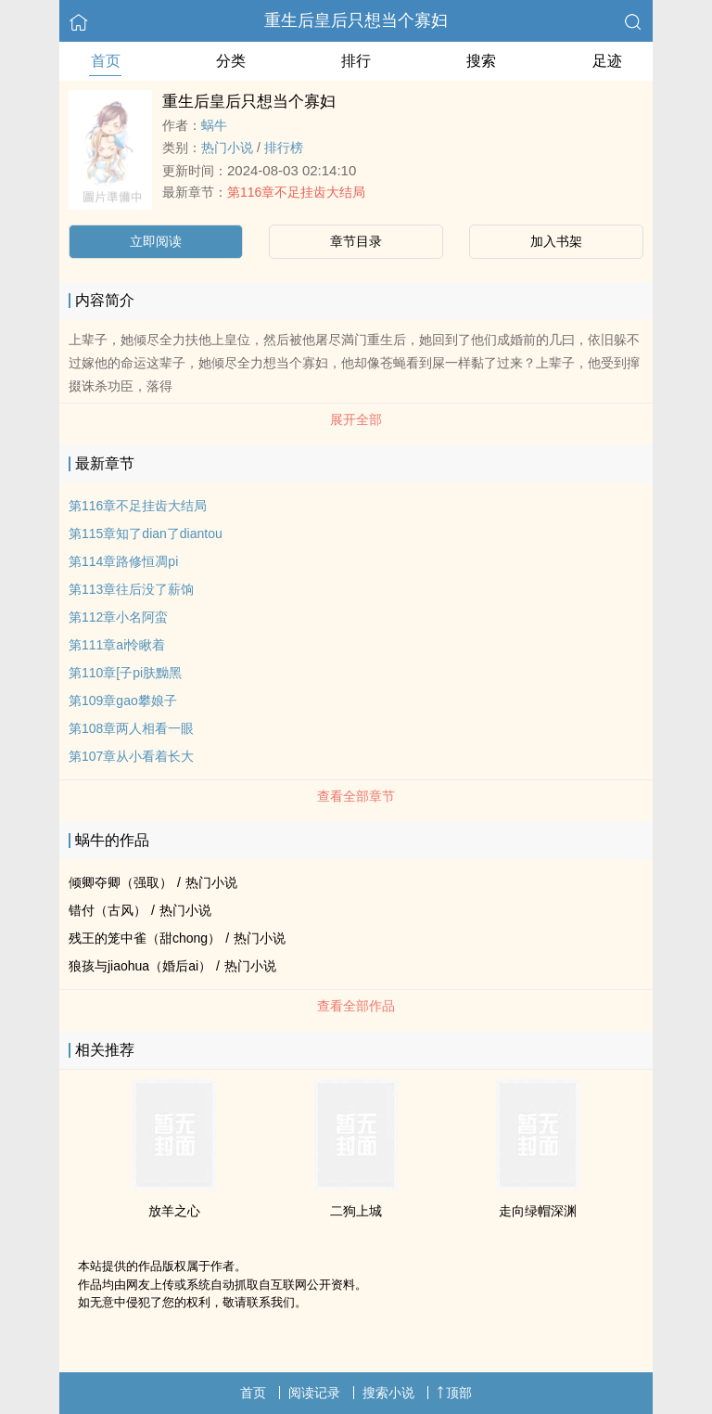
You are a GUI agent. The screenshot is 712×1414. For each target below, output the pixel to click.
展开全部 (356, 419)
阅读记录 (314, 1392)
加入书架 (556, 241)
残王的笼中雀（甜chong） (145, 938)
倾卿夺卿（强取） (120, 882)
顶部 (454, 1392)
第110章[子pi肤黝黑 (125, 672)
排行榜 (283, 147)
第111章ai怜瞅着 (117, 644)
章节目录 (356, 241)
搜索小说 (388, 1392)
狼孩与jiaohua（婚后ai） (140, 965)
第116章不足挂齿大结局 (296, 192)
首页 (106, 61)
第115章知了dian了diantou (145, 533)
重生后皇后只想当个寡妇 (356, 20)
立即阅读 (156, 241)
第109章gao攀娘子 (123, 700)
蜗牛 (214, 125)
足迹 (607, 61)
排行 (356, 61)
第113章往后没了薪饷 (131, 589)
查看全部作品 (356, 1005)
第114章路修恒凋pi (123, 561)
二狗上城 (356, 1210)
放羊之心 (174, 1210)
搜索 (481, 61)
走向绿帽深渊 (538, 1210)
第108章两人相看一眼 (131, 728)
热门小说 (227, 147)
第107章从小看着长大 (131, 756)
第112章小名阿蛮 (118, 617)
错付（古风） (107, 910)
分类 (231, 61)
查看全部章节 (356, 796)
